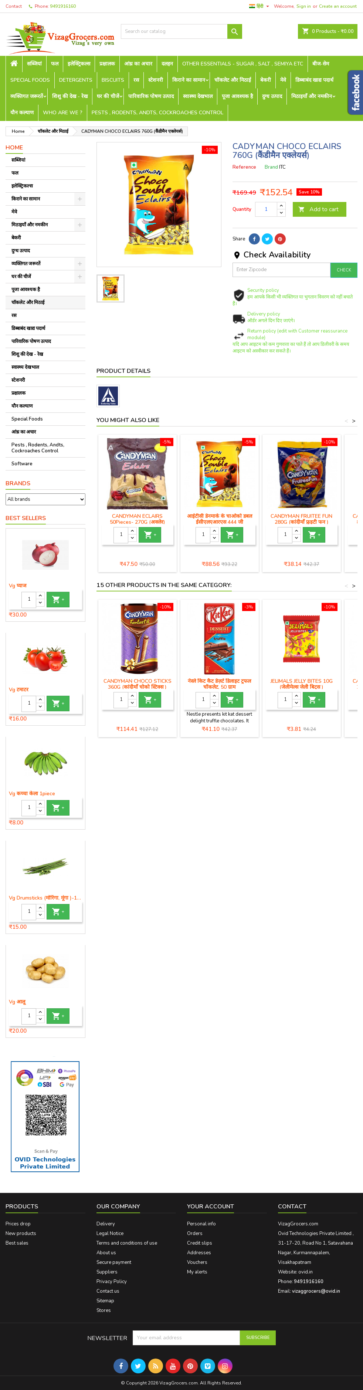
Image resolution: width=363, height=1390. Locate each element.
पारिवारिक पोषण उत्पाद (151, 96)
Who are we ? (62, 112)
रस (136, 80)
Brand (271, 167)
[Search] (181, 31)
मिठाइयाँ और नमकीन (311, 96)
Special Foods (30, 80)
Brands (18, 483)
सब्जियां (34, 63)
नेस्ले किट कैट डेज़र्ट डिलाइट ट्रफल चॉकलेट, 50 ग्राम (219, 684)
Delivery (105, 1224)
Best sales (17, 1243)
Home (14, 148)
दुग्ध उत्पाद (272, 96)
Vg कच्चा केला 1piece (32, 794)
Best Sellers (26, 518)
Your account (210, 1206)
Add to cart (318, 209)
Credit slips (199, 1243)
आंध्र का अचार (138, 63)
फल (54, 63)
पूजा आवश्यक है (237, 96)
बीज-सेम (320, 63)
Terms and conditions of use (126, 1243)
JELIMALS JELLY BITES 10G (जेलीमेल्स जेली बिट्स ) (302, 684)
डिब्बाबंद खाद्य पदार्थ (314, 80)
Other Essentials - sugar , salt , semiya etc (242, 63)
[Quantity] (28, 600)
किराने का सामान (188, 80)
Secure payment (113, 1262)
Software (22, 463)
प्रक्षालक (107, 63)
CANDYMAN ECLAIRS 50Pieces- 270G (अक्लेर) (137, 519)
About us (106, 1252)
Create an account (338, 6)
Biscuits (113, 80)
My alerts (197, 1272)
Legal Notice (109, 1233)
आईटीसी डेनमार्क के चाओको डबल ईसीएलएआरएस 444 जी (219, 519)
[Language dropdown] (260, 6)
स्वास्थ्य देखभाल (198, 96)
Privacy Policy (111, 1281)
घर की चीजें (108, 96)
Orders (195, 1233)
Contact (14, 6)
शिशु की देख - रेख (70, 96)
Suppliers (107, 1272)
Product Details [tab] (123, 371)
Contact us (107, 1291)
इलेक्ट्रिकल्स (79, 63)
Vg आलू (17, 1002)
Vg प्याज (17, 586)
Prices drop (18, 1224)
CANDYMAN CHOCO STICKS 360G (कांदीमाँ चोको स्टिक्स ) (138, 684)
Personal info (201, 1224)
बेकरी (265, 80)
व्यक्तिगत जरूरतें (26, 96)
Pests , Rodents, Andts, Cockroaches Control (157, 112)
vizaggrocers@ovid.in (316, 1291)
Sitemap (105, 1301)
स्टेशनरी (155, 80)
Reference (244, 167)
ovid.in (305, 1272)
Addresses (199, 1252)
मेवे (283, 80)
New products (21, 1233)
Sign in (303, 6)
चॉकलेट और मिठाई (232, 80)
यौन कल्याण (22, 112)
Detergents (75, 80)
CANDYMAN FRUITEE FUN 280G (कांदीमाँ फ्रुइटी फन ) (301, 519)
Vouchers (197, 1262)
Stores (103, 1310)
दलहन (167, 63)
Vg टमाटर (18, 690)
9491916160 (63, 6)
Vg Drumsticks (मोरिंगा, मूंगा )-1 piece (45, 898)
